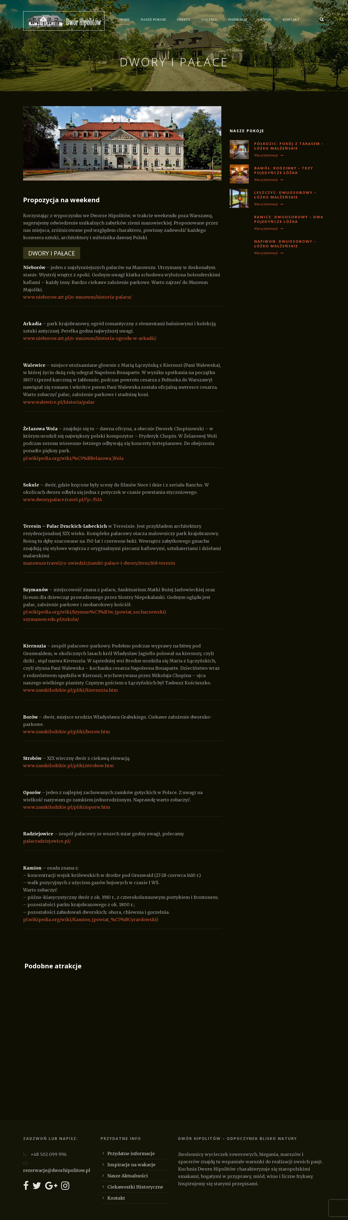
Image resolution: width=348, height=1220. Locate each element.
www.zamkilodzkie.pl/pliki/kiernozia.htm (70, 690)
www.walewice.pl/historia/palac (59, 402)
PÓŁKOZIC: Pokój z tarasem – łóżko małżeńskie (289, 146)
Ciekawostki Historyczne (135, 1187)
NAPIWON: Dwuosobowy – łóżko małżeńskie (285, 243)
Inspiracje (237, 19)
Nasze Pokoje (153, 19)
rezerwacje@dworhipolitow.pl (56, 1170)
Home (124, 19)
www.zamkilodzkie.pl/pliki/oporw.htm (66, 807)
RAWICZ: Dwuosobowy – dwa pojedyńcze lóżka (289, 219)
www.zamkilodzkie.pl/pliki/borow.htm (66, 731)
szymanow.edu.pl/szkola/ (51, 619)
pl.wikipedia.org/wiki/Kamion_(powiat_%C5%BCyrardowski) (90, 919)
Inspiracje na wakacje (131, 1164)
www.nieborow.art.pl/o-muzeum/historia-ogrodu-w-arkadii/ (89, 338)
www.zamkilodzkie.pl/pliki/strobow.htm (68, 765)
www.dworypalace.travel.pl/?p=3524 (62, 499)
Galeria (209, 19)
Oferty (184, 19)
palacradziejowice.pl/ (47, 841)
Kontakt (290, 19)
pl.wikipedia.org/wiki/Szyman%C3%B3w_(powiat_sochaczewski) (94, 612)
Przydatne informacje (131, 1153)
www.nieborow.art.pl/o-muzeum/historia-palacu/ (77, 297)
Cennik (265, 19)
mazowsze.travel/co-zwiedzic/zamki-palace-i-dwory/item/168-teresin (99, 563)
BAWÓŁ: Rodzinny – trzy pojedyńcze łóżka (283, 170)
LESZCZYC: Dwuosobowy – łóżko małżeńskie (285, 195)
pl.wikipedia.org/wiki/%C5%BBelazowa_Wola (73, 458)
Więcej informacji (268, 155)
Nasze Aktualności (127, 1175)
